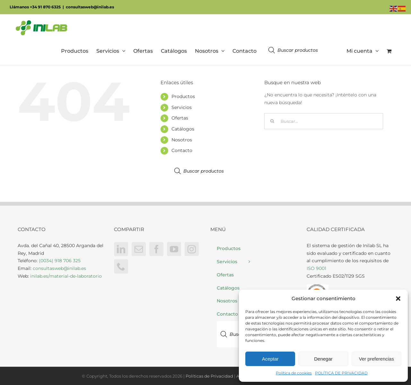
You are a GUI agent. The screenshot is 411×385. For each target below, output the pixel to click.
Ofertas (179, 118)
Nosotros (181, 140)
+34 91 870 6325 (45, 6)
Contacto (181, 150)
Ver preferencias (376, 359)
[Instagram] (192, 249)
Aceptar (270, 359)
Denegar (323, 359)
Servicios (181, 107)
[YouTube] (174, 249)
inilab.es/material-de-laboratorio (66, 276)
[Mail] (139, 249)
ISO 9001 (316, 268)
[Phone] (121, 266)
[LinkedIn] (121, 249)
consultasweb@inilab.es (90, 6)
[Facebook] (156, 249)
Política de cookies (294, 373)
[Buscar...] (323, 121)
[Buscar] (272, 121)
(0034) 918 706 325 (60, 261)
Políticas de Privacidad (209, 376)
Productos (183, 96)
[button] (398, 298)
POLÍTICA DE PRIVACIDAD (341, 373)
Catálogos (182, 129)
